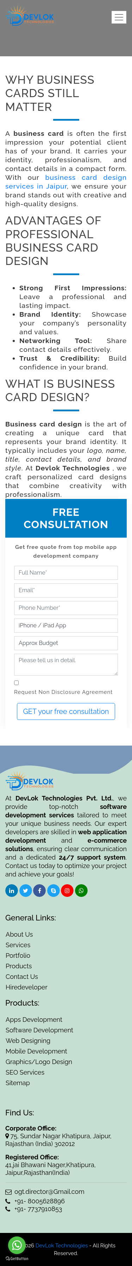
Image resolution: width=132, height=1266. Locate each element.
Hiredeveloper (27, 987)
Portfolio (18, 955)
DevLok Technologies (61, 1245)
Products (19, 966)
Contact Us (22, 976)
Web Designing (28, 1040)
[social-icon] (11, 890)
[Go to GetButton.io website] (17, 1258)
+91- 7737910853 (33, 1209)
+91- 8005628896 (35, 1201)
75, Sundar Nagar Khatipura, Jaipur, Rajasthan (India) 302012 (58, 1139)
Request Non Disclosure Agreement (63, 692)
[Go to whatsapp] (17, 1245)
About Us (19, 934)
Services (18, 945)
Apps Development (34, 1019)
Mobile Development (36, 1051)
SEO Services (25, 1072)
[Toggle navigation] (119, 17)
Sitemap (18, 1083)
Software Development (39, 1030)
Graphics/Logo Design (39, 1061)
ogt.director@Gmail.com (44, 1191)
